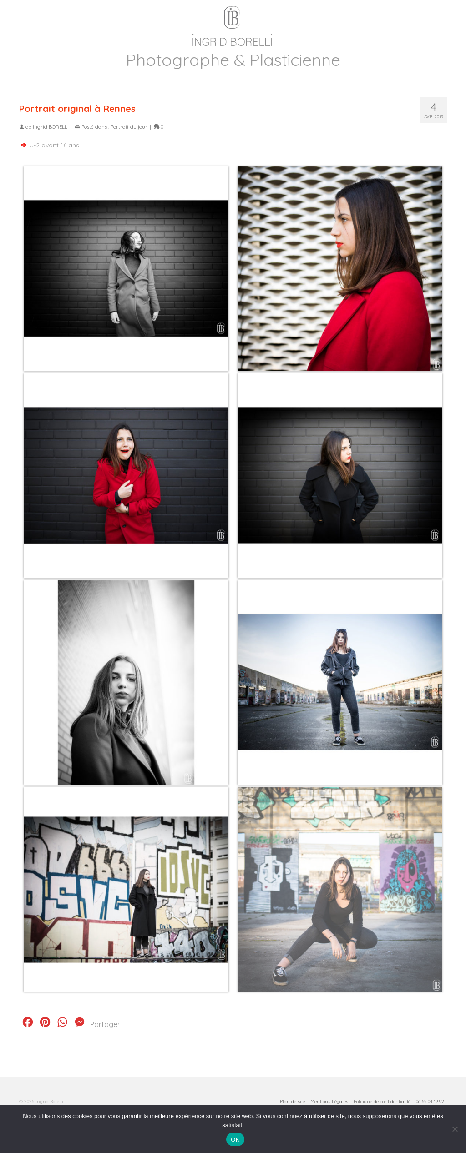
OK (235, 1139)
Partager (105, 1024)
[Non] (454, 1128)
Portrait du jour (129, 127)
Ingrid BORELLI (51, 127)
